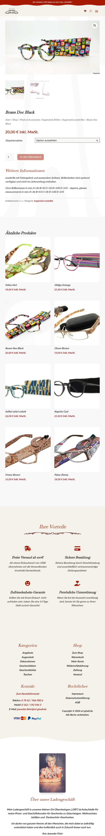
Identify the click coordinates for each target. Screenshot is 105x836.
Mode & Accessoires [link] (30, 119)
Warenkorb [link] (77, 657)
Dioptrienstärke (13, 140)
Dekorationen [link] (27, 661)
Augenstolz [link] (28, 657)
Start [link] (7, 119)
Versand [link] (77, 674)
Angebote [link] (27, 652)
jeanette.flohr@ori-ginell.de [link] (31, 709)
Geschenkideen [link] (27, 665)
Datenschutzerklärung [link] (77, 697)
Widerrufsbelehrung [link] (77, 665)
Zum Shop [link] (77, 652)
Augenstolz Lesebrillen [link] (73, 119)
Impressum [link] (77, 693)
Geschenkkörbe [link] (27, 670)
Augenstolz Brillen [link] (51, 119)
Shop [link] (15, 119)
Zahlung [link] (77, 670)
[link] (11, 11)
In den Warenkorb (30, 156)
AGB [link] (77, 702)
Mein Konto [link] (77, 661)
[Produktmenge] (9, 157)
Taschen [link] (27, 674)
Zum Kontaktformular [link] (27, 693)
